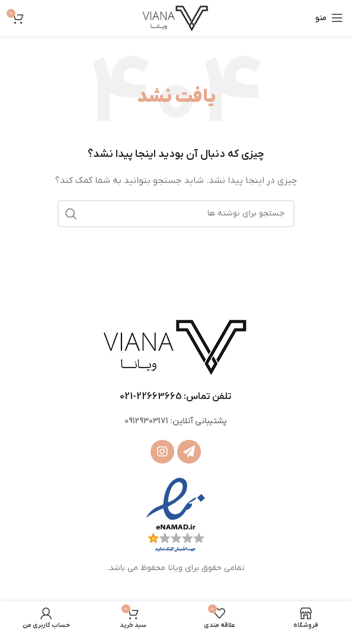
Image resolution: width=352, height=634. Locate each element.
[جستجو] (176, 213)
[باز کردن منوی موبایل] (329, 18)
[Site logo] (175, 17)
